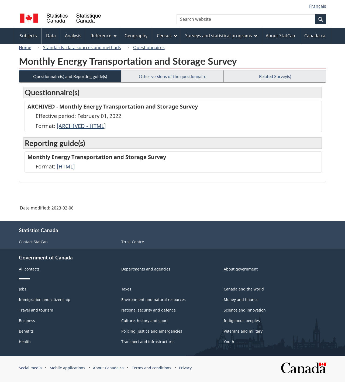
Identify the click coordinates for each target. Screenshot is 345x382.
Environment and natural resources (153, 299)
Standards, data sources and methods (82, 47)
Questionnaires (149, 47)
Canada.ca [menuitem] (314, 36)
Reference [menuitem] (103, 36)
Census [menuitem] (167, 36)
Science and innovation (245, 310)
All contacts (29, 269)
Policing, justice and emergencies (151, 331)
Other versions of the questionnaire (172, 76)
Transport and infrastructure (147, 341)
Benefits (26, 331)
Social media (30, 367)
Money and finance (241, 299)
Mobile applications (67, 367)
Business (27, 320)
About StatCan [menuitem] (280, 36)
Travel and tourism (36, 310)
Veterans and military (243, 331)
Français (317, 6)
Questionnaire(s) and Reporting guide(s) (70, 76)
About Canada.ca (108, 367)
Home (25, 47)
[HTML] (66, 166)
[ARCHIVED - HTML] (81, 126)
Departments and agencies (145, 269)
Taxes (126, 289)
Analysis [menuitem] (73, 36)
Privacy (185, 367)
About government (241, 269)
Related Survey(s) (275, 76)
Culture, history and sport (144, 320)
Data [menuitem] (51, 36)
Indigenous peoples (242, 320)
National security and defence (148, 310)
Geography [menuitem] (136, 36)
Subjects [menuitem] (28, 36)
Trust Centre (132, 241)
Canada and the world (244, 289)
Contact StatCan (33, 241)
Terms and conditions (151, 367)
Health (25, 341)
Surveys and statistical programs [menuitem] (221, 36)
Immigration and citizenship (44, 299)
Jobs (22, 289)
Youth (229, 341)
